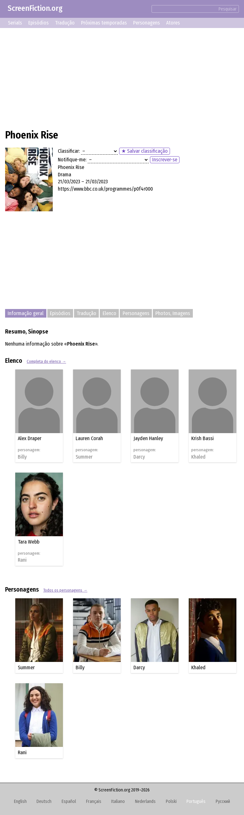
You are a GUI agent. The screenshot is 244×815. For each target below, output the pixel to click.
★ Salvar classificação (144, 151)
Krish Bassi (202, 438)
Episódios (38, 23)
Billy (22, 457)
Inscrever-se (164, 160)
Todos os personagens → (65, 590)
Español (69, 801)
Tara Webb (28, 542)
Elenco (109, 313)
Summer (84, 457)
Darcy (139, 457)
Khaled (198, 457)
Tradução (65, 23)
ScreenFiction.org (35, 8)
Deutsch (44, 801)
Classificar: (69, 151)
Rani (22, 560)
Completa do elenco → (46, 361)
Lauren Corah (89, 438)
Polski (171, 801)
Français (93, 801)
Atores (173, 23)
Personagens (146, 23)
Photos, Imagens (172, 313)
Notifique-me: (72, 160)
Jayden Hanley (148, 438)
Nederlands (145, 801)
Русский (223, 801)
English (20, 801)
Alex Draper (29, 438)
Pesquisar (228, 9)
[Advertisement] (122, 77)
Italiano (118, 801)
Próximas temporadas (104, 23)
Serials (15, 23)
